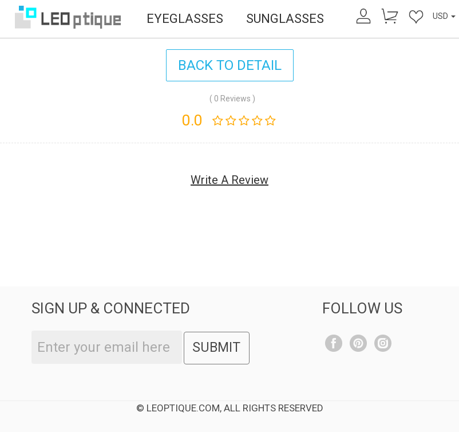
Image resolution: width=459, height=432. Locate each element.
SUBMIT (216, 348)
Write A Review (229, 180)
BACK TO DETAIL (230, 65)
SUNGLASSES (285, 18)
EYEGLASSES (185, 18)
